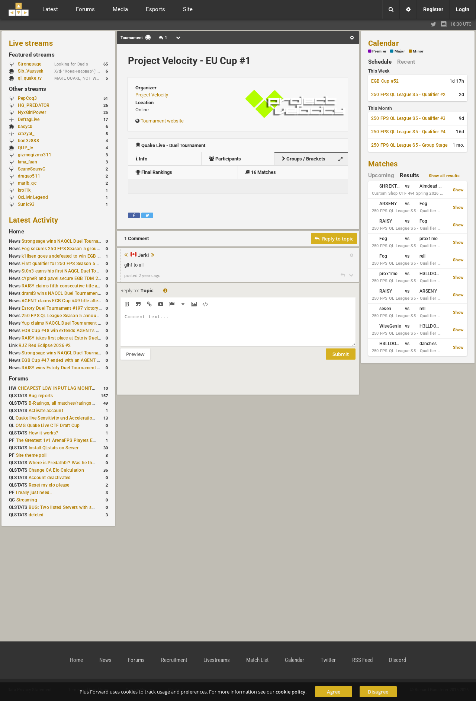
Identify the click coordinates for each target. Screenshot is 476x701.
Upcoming (381, 175)
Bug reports (41, 395)
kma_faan (27, 162)
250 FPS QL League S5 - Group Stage (409, 145)
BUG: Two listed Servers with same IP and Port (77, 507)
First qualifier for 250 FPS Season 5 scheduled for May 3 (80, 263)
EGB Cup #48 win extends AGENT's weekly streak (72, 330)
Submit (340, 359)
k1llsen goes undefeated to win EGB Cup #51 (68, 256)
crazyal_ (26, 133)
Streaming (26, 500)
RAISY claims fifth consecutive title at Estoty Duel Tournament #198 (91, 286)
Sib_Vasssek (34, 71)
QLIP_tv (25, 147)
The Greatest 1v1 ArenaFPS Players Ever (57, 440)
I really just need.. (34, 492)
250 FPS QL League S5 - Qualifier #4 (408, 131)
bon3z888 (28, 140)
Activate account (46, 410)
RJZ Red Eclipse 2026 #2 (45, 345)
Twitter (328, 660)
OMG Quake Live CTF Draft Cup (48, 425)
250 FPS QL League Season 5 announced (64, 315)
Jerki (143, 255)
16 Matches (260, 172)
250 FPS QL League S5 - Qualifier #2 (408, 94)
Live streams (31, 43)
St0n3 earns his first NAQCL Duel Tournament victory (76, 271)
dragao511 (29, 176)
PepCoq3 (27, 98)
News (105, 660)
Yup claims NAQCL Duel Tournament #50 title (68, 323)
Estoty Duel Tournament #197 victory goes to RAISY (75, 308)
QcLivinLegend (33, 197)
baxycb (25, 126)
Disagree (378, 691)
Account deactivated (50, 477)
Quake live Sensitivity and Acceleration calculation (67, 418)
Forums (18, 378)
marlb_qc (27, 183)
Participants (225, 159)
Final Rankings (154, 172)
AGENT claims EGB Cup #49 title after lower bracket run (79, 300)
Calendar (383, 43)
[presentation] (177, 381)
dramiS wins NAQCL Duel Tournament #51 (65, 293)
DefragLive (28, 119)
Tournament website (162, 121)
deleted (36, 514)
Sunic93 (26, 204)
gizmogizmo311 (34, 154)
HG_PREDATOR (34, 105)
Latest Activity (33, 220)
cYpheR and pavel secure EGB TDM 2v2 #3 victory (73, 278)
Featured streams (32, 54)
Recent (406, 61)
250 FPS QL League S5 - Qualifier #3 (408, 118)
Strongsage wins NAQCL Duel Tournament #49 (70, 353)
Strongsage (29, 64)
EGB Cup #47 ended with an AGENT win (63, 360)
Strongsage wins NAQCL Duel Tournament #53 (70, 241)
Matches (383, 163)
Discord (397, 660)
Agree (333, 691)
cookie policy (290, 691)
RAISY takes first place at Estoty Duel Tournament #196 (79, 338)
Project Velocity (151, 95)
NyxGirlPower (32, 112)
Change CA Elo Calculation (56, 470)
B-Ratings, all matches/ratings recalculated (73, 403)
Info (141, 159)
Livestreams (216, 660)
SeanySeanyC (32, 169)
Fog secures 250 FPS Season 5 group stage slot (71, 248)
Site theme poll (31, 455)
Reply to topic (334, 238)
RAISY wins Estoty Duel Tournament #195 (65, 367)
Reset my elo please (49, 485)
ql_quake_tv (30, 78)
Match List (257, 660)
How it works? (43, 433)
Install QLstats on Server (53, 447)
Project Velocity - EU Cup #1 (189, 60)
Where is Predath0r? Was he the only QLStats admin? (83, 462)
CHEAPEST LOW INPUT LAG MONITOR (58, 388)
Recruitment (174, 660)
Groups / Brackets (314, 159)
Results (409, 175)
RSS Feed (362, 660)
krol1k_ (25, 190)
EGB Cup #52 (385, 81)
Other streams (27, 89)
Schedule (380, 61)
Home (16, 231)
